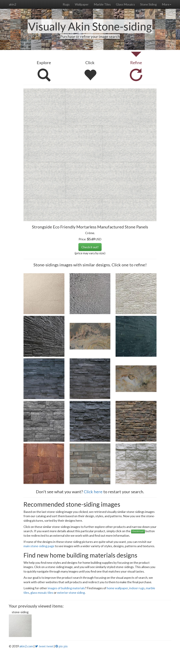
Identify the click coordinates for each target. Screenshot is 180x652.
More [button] (166, 4)
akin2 (12, 4)
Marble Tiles (102, 4)
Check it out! (90, 247)
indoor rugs (137, 588)
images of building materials (66, 588)
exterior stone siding (71, 592)
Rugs (66, 4)
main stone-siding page (38, 546)
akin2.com (26, 646)
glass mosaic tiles (41, 592)
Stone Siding (148, 4)
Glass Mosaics (125, 4)
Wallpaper (82, 4)
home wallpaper (117, 588)
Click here (93, 491)
